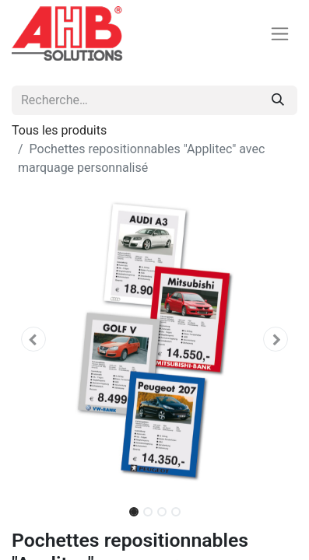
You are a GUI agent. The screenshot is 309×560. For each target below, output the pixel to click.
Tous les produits (59, 130)
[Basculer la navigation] (279, 34)
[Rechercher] (277, 100)
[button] (33, 339)
